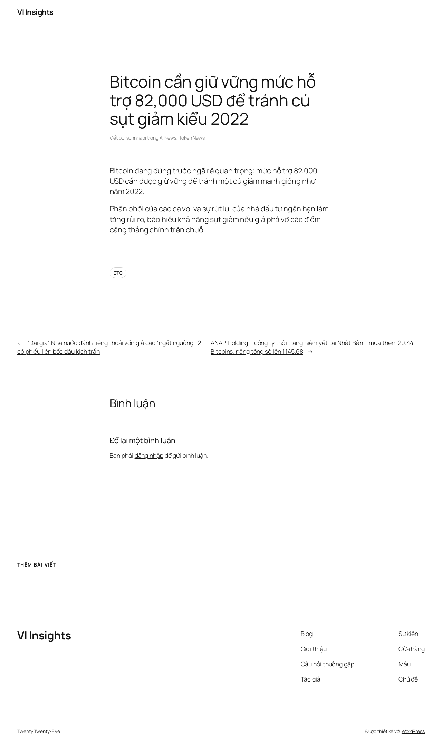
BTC (118, 272)
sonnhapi (136, 137)
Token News (192, 137)
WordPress (413, 731)
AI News (168, 137)
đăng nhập (149, 455)
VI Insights (35, 12)
